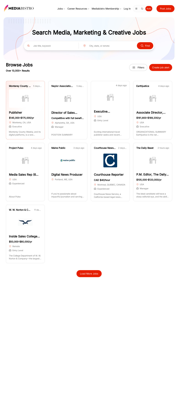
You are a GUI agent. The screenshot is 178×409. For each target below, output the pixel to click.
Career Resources (78, 8)
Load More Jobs (89, 273)
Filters (138, 67)
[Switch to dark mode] (142, 8)
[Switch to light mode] (136, 8)
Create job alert (160, 67)
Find (145, 45)
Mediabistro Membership (106, 8)
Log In (127, 8)
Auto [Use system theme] (149, 8)
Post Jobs (165, 8)
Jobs (61, 8)
